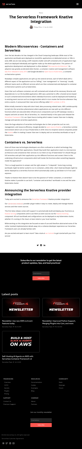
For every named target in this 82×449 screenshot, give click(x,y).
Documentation (36, 382)
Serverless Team (7, 326)
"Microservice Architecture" (58, 66)
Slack (60, 382)
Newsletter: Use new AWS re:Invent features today (17, 322)
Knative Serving (10, 213)
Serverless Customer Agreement (13, 438)
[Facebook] (10, 443)
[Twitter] (6, 443)
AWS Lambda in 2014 (57, 102)
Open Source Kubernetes (53, 72)
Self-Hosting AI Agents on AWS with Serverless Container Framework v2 (17, 357)
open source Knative (54, 127)
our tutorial (49, 233)
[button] (77, 4)
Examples (34, 388)
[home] (9, 4)
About (33, 401)
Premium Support (9, 404)
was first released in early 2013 (16, 72)
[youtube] (13, 443)
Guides (33, 385)
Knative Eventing (62, 213)
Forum (61, 388)
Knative (10, 132)
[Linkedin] (3, 443)
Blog (32, 391)
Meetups (62, 385)
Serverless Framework (13, 117)
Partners (34, 404)
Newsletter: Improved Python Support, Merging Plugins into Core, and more (59, 322)
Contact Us (7, 401)
